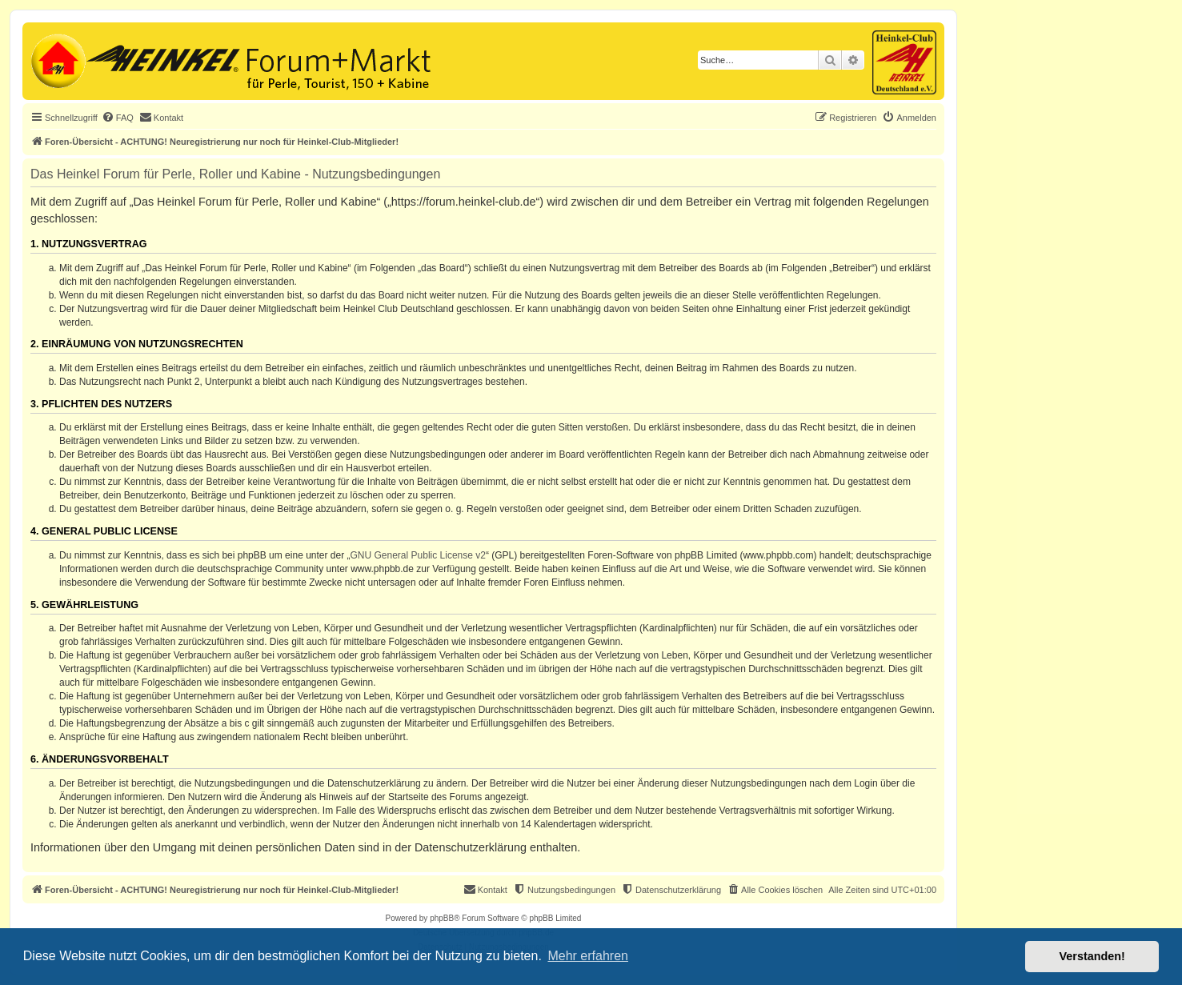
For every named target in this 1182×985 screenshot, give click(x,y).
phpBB (442, 918)
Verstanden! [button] (1092, 956)
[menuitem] (118, 117)
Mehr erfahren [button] (587, 956)
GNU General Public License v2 (418, 555)
